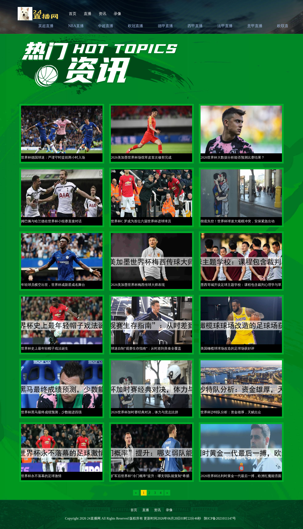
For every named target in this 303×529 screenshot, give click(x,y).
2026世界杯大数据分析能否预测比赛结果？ (232, 157)
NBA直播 (76, 26)
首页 (72, 14)
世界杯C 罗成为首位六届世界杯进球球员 (141, 221)
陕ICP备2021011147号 (220, 518)
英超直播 (45, 26)
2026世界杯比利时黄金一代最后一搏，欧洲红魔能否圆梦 (241, 477)
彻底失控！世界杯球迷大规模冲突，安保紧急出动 (238, 221)
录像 (117, 14)
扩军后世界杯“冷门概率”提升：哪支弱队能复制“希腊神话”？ (150, 477)
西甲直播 (195, 26)
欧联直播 (284, 26)
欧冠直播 (135, 26)
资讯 (102, 14)
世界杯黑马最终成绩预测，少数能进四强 (51, 412)
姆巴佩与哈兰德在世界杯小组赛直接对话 (51, 221)
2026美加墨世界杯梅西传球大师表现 (138, 284)
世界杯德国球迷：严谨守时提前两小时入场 (53, 157)
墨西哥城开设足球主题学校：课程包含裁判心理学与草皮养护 (241, 286)
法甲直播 (225, 26)
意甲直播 (254, 26)
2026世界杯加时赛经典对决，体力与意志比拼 (144, 412)
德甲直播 (165, 26)
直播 (87, 14)
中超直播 (105, 26)
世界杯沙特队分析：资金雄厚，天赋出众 (231, 412)
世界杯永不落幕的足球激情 (41, 476)
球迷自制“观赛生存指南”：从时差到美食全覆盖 (146, 348)
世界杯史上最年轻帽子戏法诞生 (44, 348)
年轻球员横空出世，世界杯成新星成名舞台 (53, 284)
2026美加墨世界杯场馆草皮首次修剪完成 (141, 157)
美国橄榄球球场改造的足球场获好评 (227, 348)
